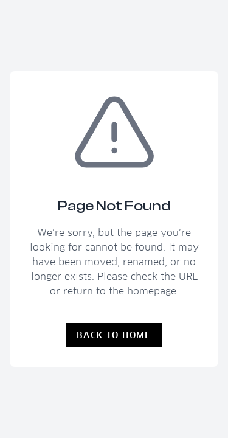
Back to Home (114, 335)
